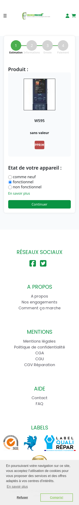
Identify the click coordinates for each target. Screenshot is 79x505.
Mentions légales (39, 341)
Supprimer (39, 145)
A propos (39, 296)
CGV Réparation (39, 364)
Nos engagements (39, 302)
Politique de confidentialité (39, 347)
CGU (39, 358)
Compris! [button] (56, 497)
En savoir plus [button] (17, 486)
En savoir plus (19, 193)
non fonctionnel (27, 187)
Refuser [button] (22, 497)
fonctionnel (23, 182)
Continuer (39, 204)
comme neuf (24, 177)
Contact (39, 397)
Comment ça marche (39, 308)
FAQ (39, 403)
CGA (39, 353)
